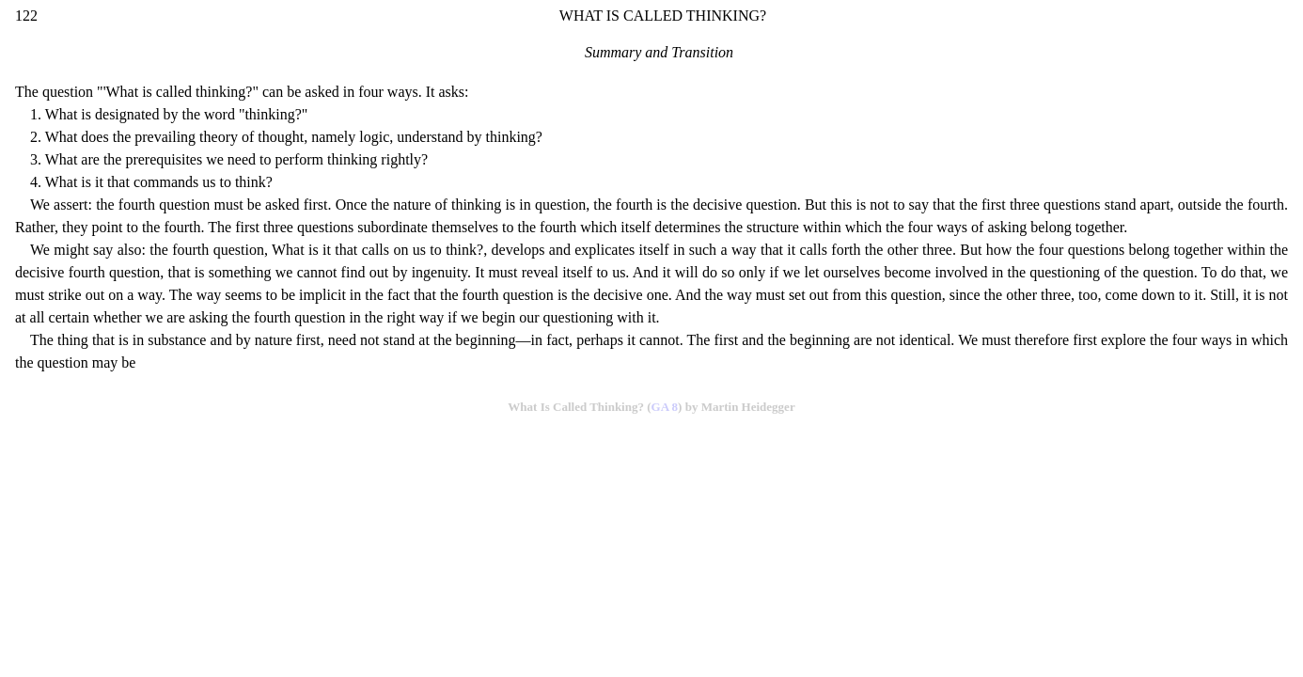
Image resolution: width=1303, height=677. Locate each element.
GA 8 (665, 407)
